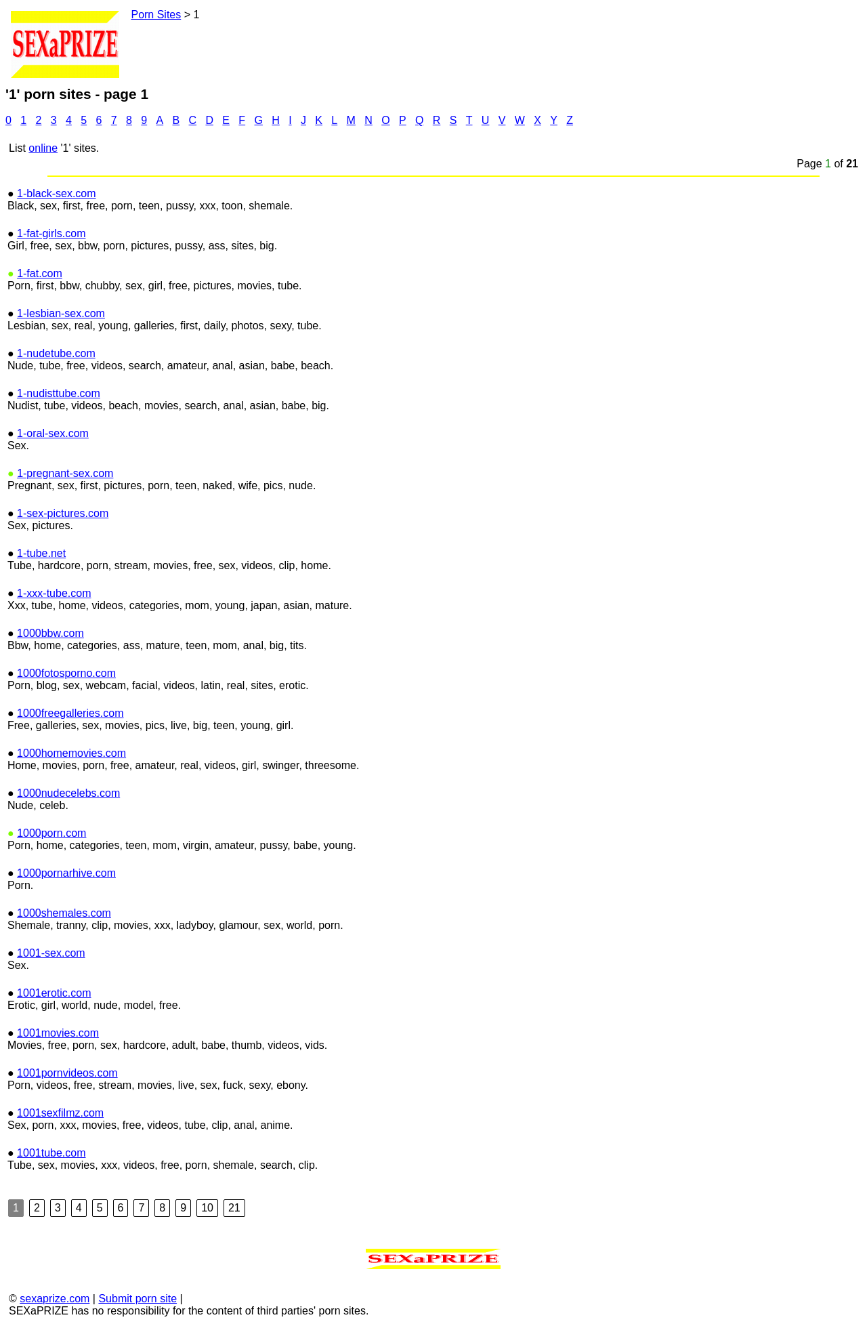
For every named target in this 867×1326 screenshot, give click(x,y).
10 (207, 1208)
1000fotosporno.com (66, 673)
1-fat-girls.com (51, 233)
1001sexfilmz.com (60, 1113)
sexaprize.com (54, 1298)
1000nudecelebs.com (68, 793)
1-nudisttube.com (58, 393)
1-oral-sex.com (53, 433)
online (43, 148)
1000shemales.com (64, 913)
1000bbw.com (50, 633)
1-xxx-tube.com (54, 593)
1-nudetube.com (56, 353)
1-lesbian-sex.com (61, 313)
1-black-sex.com (56, 193)
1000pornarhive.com (66, 873)
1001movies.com (58, 1033)
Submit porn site (137, 1298)
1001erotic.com (54, 993)
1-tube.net (41, 553)
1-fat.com (39, 273)
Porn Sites (156, 14)
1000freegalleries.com (70, 713)
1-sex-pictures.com (62, 513)
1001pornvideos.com (67, 1073)
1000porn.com (51, 833)
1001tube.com (51, 1153)
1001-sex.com (51, 953)
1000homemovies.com (71, 753)
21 (234, 1208)
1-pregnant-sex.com (65, 473)
